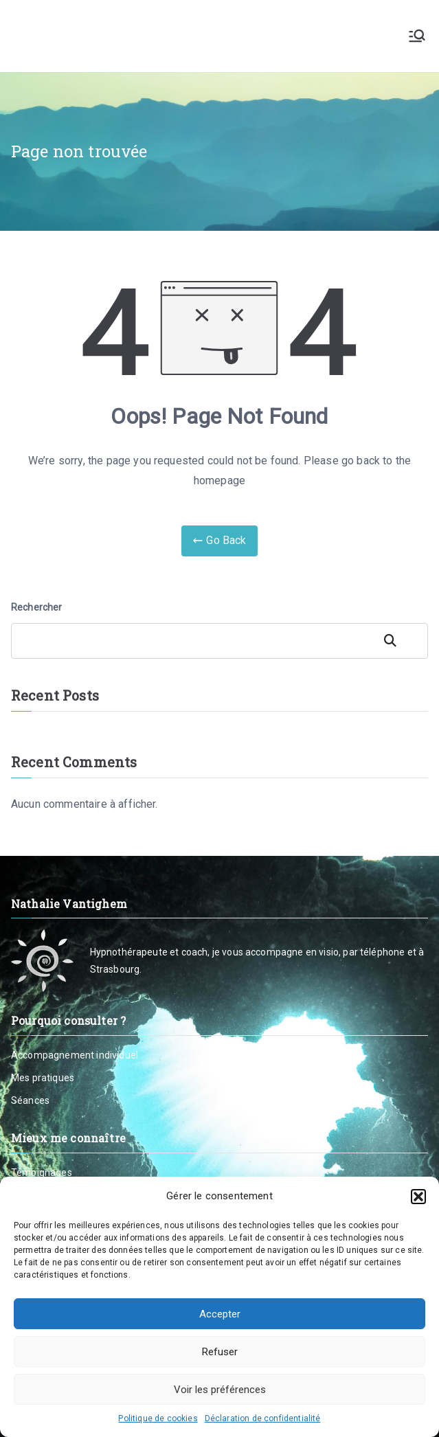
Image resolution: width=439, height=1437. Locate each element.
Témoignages (41, 1172)
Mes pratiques (42, 1077)
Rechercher (37, 607)
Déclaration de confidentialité (263, 1418)
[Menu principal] (417, 35)
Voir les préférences (220, 1389)
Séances (30, 1100)
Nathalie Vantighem (122, 36)
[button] (418, 1196)
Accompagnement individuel (74, 1055)
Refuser (220, 1352)
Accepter (219, 1314)
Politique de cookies (157, 1418)
